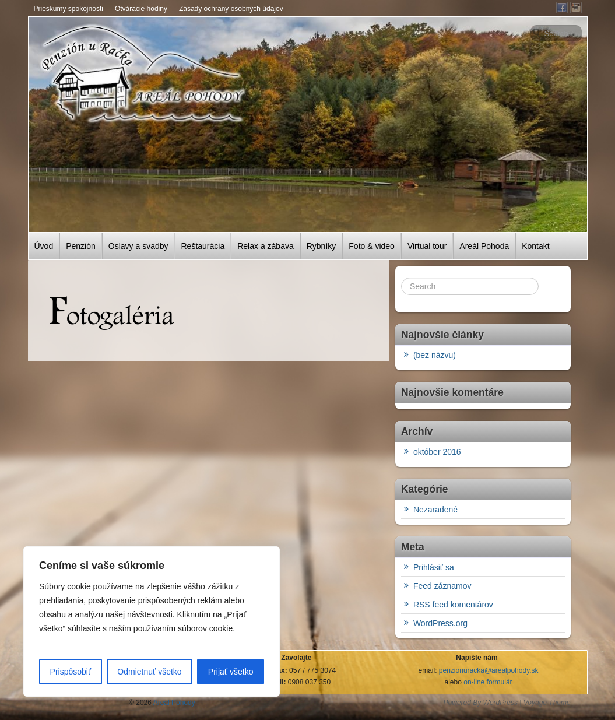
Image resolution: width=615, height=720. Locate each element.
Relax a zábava (265, 246)
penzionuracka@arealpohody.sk (489, 670)
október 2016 (437, 451)
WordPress (500, 702)
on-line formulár (487, 682)
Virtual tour (427, 246)
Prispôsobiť (71, 671)
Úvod (44, 246)
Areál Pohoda (484, 246)
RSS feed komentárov (453, 604)
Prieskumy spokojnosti (68, 9)
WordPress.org (440, 623)
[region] (151, 621)
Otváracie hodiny (141, 9)
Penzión (81, 246)
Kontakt (535, 246)
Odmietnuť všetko (149, 671)
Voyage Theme (547, 702)
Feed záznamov (442, 586)
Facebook (562, 7)
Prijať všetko (231, 671)
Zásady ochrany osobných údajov (231, 9)
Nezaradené (435, 509)
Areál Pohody (173, 702)
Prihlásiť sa (433, 567)
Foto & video (372, 246)
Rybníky (321, 246)
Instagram (576, 7)
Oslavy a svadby (138, 246)
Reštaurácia (203, 246)
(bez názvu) (434, 355)
